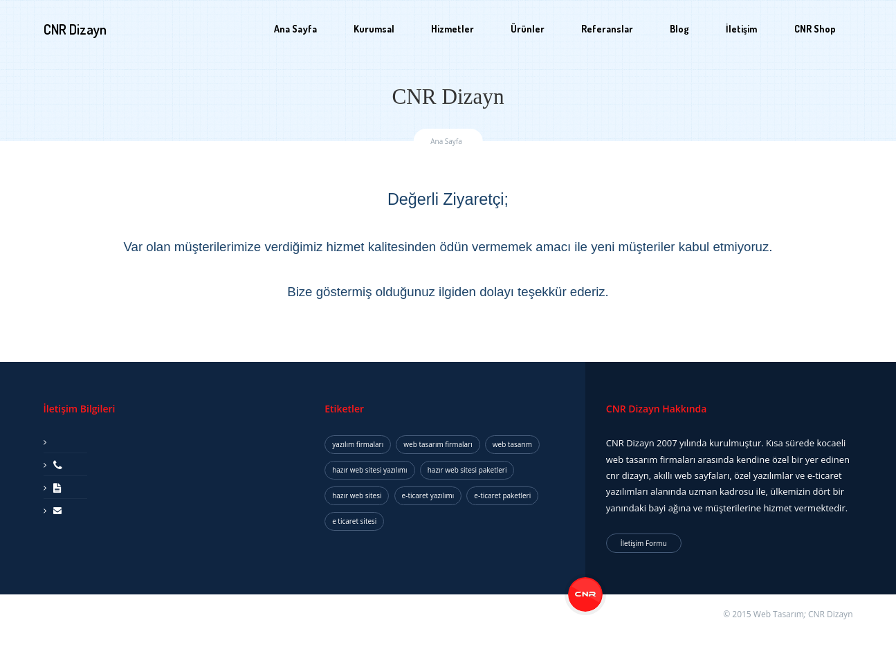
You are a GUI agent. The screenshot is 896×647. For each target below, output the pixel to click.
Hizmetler (452, 29)
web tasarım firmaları (437, 444)
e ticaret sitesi (354, 521)
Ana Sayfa (295, 29)
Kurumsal (374, 29)
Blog (679, 29)
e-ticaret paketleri (502, 495)
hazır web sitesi (356, 495)
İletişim (741, 29)
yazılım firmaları (357, 444)
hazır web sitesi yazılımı (369, 470)
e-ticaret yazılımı (428, 495)
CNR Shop (815, 29)
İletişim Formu (644, 543)
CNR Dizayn (830, 614)
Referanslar (607, 29)
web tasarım (512, 444)
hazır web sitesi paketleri (467, 470)
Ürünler (528, 29)
